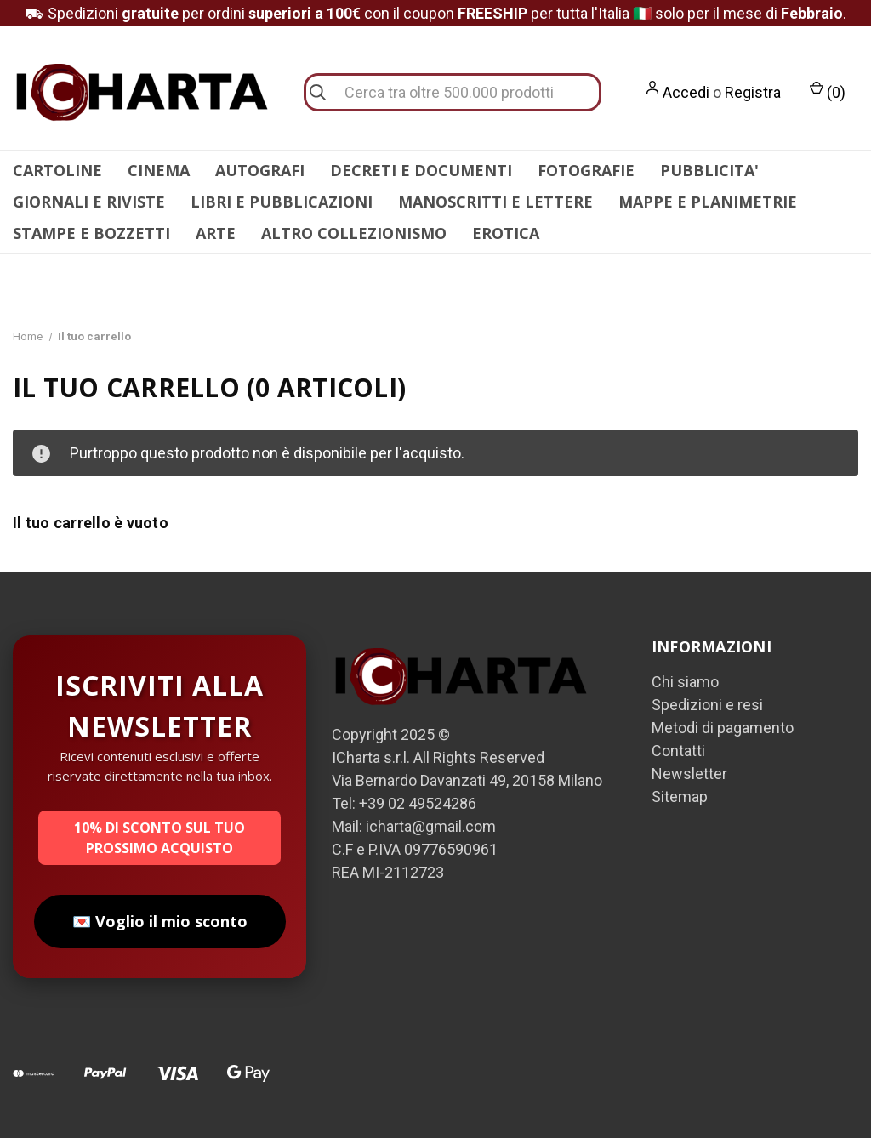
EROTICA (505, 233)
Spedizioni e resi (707, 705)
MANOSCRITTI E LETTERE (495, 201)
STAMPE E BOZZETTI (91, 233)
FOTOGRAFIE (586, 170)
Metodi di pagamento (723, 728)
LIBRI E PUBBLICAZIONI (282, 201)
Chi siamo (685, 682)
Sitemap (680, 796)
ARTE (216, 233)
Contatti (678, 751)
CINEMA (159, 170)
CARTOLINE (57, 170)
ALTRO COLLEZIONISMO (354, 233)
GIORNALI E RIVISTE (89, 201)
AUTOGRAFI (260, 170)
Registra (753, 92)
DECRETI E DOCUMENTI (421, 170)
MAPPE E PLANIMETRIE (707, 201)
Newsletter (689, 773)
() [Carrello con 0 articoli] (827, 91)
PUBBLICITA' (709, 170)
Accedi (686, 92)
